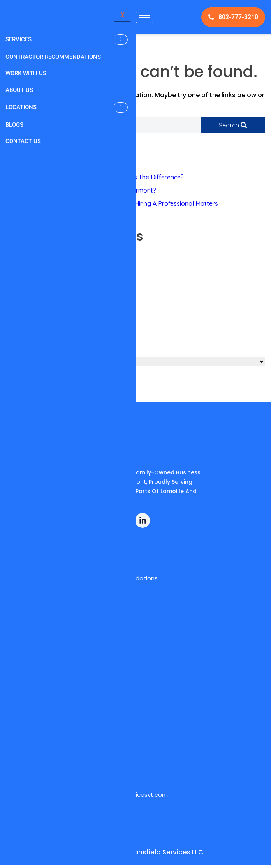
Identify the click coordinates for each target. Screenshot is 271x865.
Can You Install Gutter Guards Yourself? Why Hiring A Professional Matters (112, 203)
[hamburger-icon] (144, 17)
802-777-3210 (233, 17)
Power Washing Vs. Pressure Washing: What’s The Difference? (95, 177)
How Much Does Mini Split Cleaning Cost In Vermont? (81, 190)
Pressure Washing (32, 261)
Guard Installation (32, 288)
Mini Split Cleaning (31, 274)
